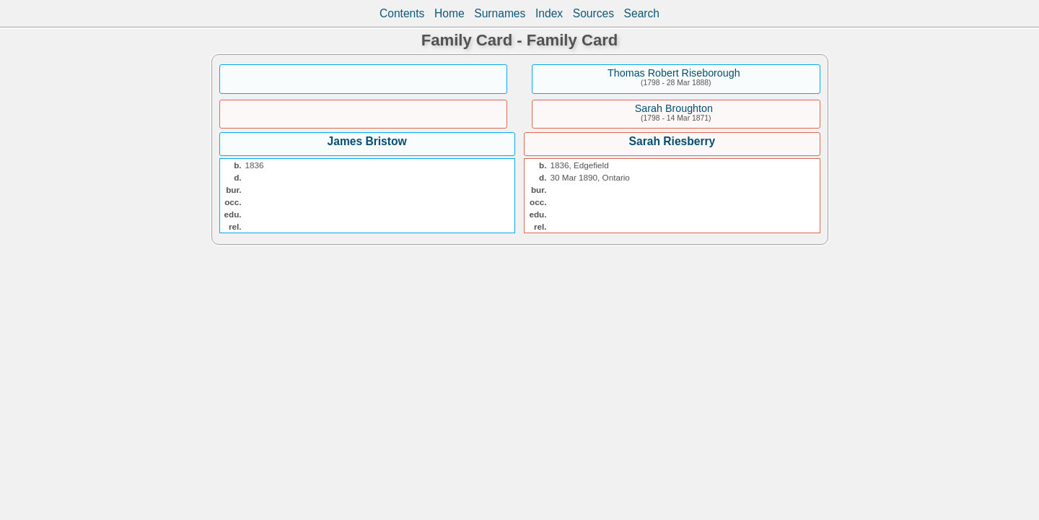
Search (641, 13)
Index (549, 13)
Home (449, 13)
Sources (593, 13)
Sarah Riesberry (672, 141)
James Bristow (367, 141)
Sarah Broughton (674, 108)
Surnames (499, 13)
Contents (402, 13)
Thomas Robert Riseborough (674, 73)
